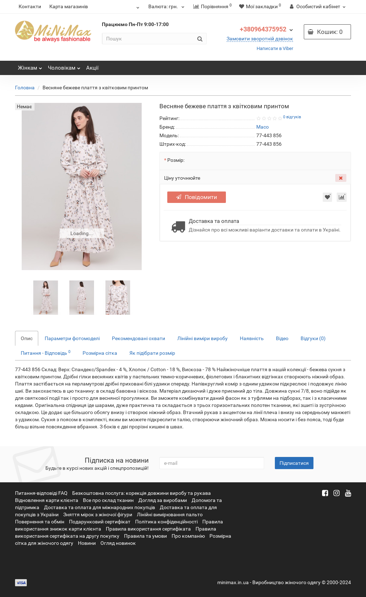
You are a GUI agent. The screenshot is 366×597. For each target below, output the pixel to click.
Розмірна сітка (100, 353)
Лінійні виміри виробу (202, 338)
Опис (27, 338)
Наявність (252, 338)
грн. (167, 6)
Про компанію (188, 536)
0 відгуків (292, 117)
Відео (282, 338)
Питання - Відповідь (45, 352)
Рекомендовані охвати (138, 338)
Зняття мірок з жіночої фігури (97, 514)
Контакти (30, 6)
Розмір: (175, 160)
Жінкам (30, 66)
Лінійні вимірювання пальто (170, 514)
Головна (25, 87)
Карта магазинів (68, 6)
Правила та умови (145, 536)
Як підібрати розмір (152, 353)
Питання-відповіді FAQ (41, 493)
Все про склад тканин (108, 500)
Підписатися (294, 463)
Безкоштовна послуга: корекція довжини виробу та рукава (141, 493)
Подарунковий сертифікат (99, 521)
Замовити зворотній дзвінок (260, 38)
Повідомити (196, 197)
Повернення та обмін (39, 521)
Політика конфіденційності (166, 521)
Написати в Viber (275, 48)
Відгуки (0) (313, 338)
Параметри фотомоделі (72, 338)
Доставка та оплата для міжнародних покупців (99, 507)
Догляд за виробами (162, 500)
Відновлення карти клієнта (46, 500)
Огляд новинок (118, 543)
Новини (87, 543)
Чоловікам (64, 66)
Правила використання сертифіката (148, 529)
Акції (92, 68)
